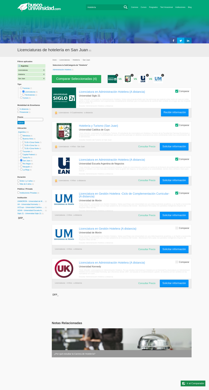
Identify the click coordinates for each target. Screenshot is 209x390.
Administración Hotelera (62, 70)
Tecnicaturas (30, 95)
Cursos (143, 7)
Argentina (22, 132)
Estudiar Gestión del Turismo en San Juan (95, 140)
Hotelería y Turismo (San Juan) (98, 125)
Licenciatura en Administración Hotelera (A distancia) (112, 91)
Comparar (182, 91)
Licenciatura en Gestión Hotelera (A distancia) (107, 228)
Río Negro (27, 164)
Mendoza (26, 136)
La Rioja (26, 170)
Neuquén (26, 167)
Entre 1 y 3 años (26, 181)
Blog (190, 7)
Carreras (134, 7)
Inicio (55, 60)
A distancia (24, 109)
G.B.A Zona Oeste (32, 142)
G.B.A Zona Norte (32, 148)
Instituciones (180, 7)
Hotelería (76, 60)
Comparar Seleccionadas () (76, 79)
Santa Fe (26, 158)
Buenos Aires (28, 139)
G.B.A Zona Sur (31, 145)
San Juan (26, 161)
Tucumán (26, 152)
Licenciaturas (30, 92)
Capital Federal (29, 155)
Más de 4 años (26, 184)
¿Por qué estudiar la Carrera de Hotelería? (74, 354)
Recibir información (175, 112)
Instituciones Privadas (29, 193)
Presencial (24, 112)
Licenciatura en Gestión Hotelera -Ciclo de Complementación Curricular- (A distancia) (124, 195)
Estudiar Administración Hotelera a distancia (96, 106)
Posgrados (153, 7)
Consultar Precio (146, 146)
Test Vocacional (166, 7)
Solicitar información (174, 146)
